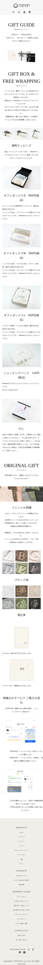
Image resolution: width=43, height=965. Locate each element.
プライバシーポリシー (21, 914)
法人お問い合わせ (21, 940)
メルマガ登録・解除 (21, 923)
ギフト (21, 863)
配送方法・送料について (21, 905)
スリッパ (21, 846)
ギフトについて (21, 896)
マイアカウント (21, 919)
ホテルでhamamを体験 (21, 880)
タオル (21, 832)
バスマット (21, 841)
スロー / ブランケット (21, 850)
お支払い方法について (21, 901)
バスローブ (21, 836)
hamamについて (21, 875)
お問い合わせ (21, 935)
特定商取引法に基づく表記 (21, 910)
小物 (21, 859)
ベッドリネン (21, 854)
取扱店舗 (21, 884)
